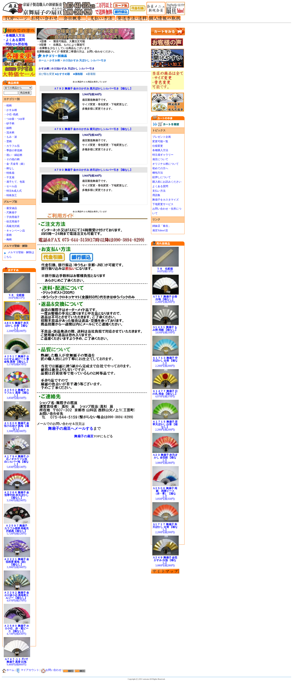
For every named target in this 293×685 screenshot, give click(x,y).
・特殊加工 (10, 195)
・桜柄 (8, 105)
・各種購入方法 (13, 35)
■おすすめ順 (62, 74)
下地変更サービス (162, 204)
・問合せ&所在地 (14, 44)
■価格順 (77, 74)
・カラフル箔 (12, 146)
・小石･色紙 (11, 114)
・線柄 (8, 128)
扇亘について (160, 159)
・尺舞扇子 (10, 212)
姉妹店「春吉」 (161, 225)
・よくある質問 (13, 40)
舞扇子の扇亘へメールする (70, 428)
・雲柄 (8, 141)
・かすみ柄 (10, 110)
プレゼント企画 (161, 136)
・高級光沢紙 (12, 226)
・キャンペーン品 (14, 230)
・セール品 (10, 186)
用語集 (156, 195)
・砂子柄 (9, 123)
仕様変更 (157, 146)
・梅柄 (8, 239)
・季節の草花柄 (13, 150)
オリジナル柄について (165, 163)
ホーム (43, 60)
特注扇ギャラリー (162, 154)
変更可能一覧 (160, 141)
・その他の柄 (12, 159)
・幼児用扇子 (12, 221)
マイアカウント (27, 670)
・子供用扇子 (12, 217)
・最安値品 (10, 208)
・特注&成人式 (13, 190)
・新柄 (8, 235)
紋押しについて (161, 177)
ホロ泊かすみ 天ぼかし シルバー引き (84, 60)
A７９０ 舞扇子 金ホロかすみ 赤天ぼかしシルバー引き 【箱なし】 (93, 169)
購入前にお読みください (166, 181)
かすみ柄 (54, 60)
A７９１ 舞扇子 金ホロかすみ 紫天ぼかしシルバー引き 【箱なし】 (93, 129)
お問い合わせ (51, 670)
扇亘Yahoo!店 (160, 230)
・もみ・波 (10, 136)
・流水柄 (9, 132)
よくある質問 (160, 186)
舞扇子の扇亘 (83, 436)
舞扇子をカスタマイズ (165, 199)
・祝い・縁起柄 (13, 155)
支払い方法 (159, 190)
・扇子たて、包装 (14, 181)
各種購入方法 (160, 150)
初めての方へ (160, 168)
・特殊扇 (9, 172)
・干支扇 (9, 177)
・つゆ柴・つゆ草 (14, 119)
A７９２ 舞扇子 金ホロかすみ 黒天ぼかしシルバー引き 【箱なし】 (93, 88)
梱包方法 (157, 172)
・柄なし (9, 168)
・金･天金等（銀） (15, 163)
